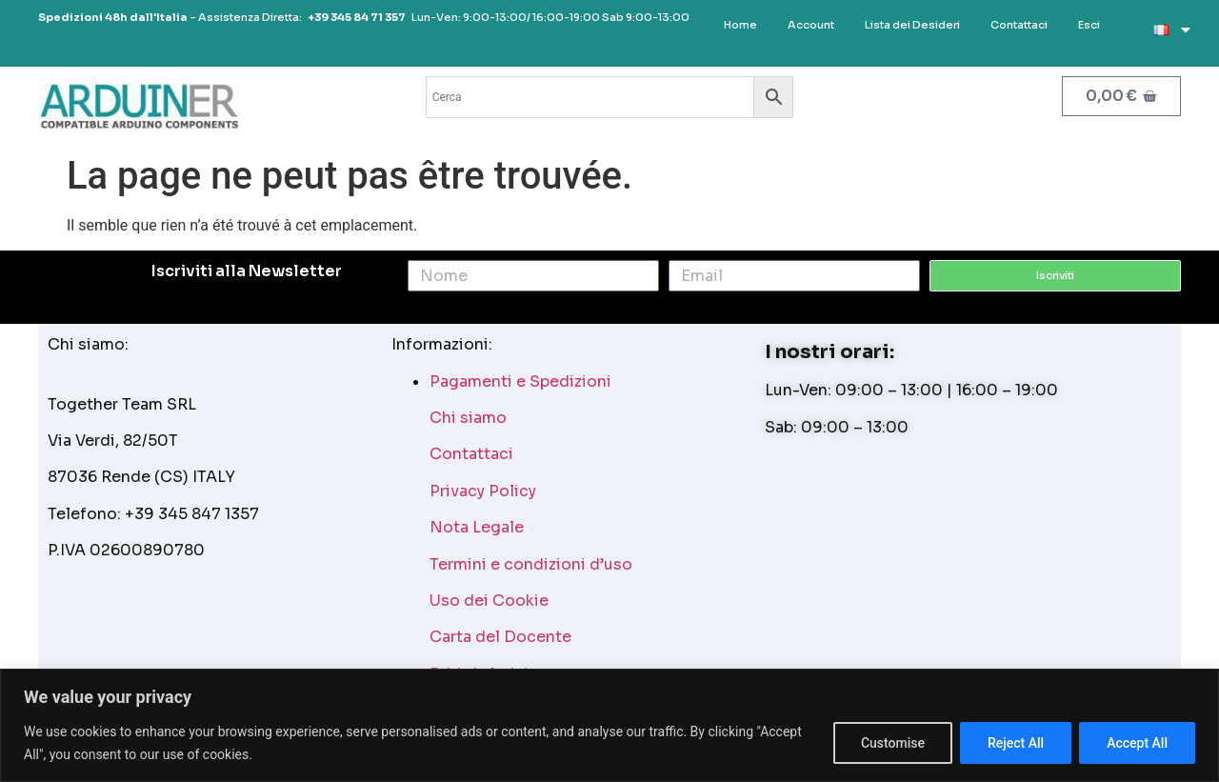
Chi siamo (468, 418)
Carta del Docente (500, 637)
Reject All (1016, 743)
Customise (893, 743)
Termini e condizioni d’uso (531, 564)
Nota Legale (477, 527)
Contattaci (471, 454)
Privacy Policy (483, 491)
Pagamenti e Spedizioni (520, 381)
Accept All (1137, 743)
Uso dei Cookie (489, 601)
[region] (609, 725)
